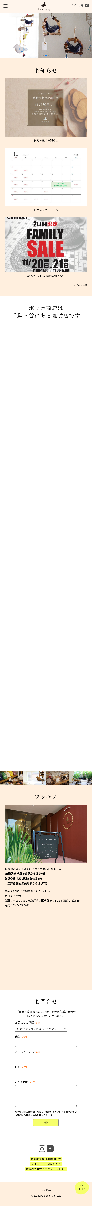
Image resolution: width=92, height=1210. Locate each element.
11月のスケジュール (46, 210)
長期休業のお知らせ (46, 140)
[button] (43, 55)
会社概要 (46, 1190)
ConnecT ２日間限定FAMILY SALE (46, 276)
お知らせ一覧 (80, 285)
